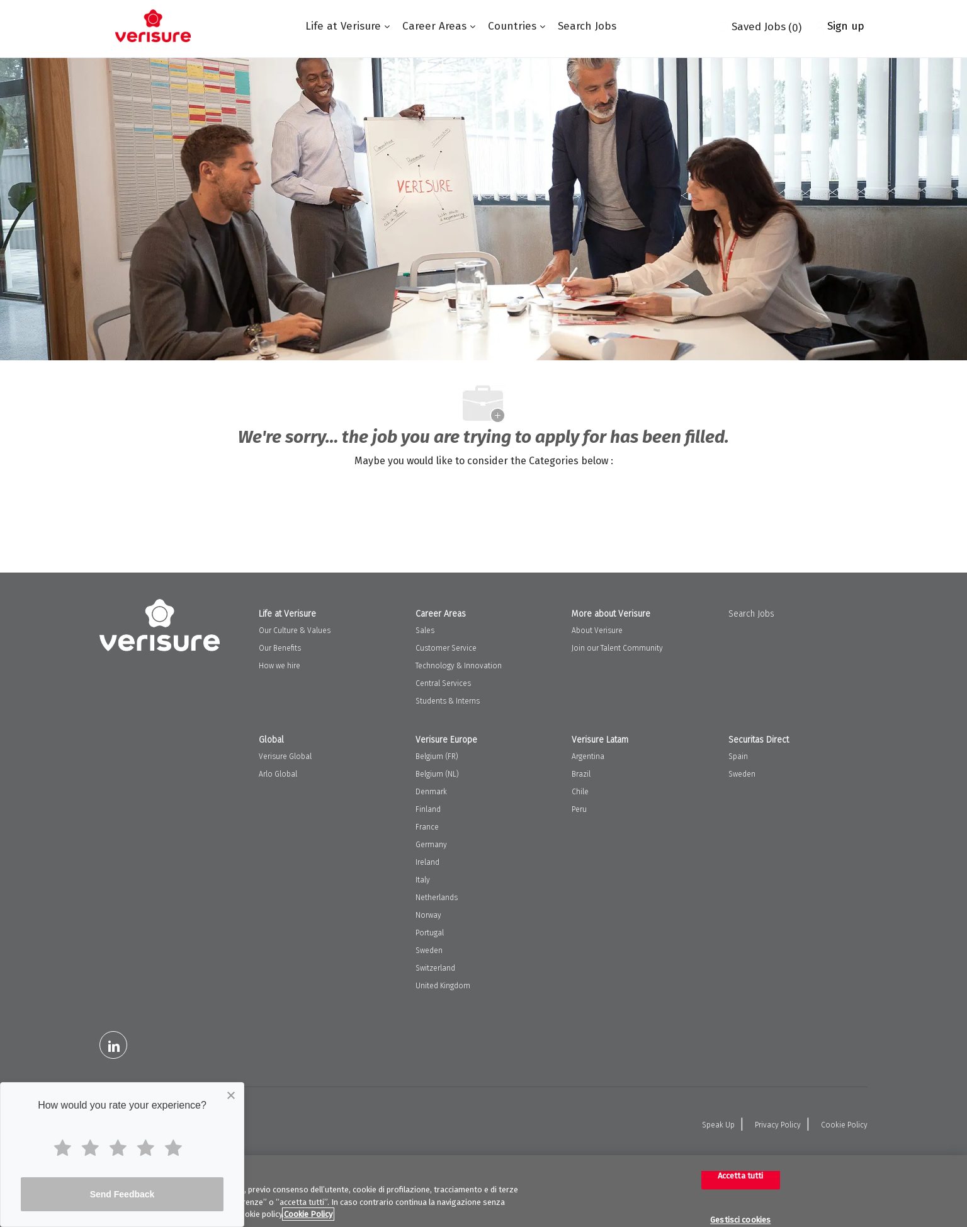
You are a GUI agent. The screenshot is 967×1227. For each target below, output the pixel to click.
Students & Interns (448, 701)
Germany (431, 844)
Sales (425, 630)
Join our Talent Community (617, 648)
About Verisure (597, 630)
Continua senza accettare (916, 1188)
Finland (428, 809)
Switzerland (435, 968)
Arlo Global (278, 774)
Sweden (429, 950)
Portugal (430, 932)
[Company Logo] (152, 25)
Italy (423, 880)
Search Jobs (587, 26)
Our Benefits (280, 648)
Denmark (431, 791)
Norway (428, 915)
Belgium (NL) (437, 774)
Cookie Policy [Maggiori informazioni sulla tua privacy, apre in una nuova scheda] (308, 1214)
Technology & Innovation (459, 665)
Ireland (427, 862)
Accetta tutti (741, 1176)
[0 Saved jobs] (759, 26)
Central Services (443, 683)
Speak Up (718, 1125)
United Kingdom (443, 985)
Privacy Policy (778, 1125)
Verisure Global (285, 756)
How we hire (279, 665)
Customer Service (446, 648)
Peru (579, 809)
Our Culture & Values (295, 630)
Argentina (588, 756)
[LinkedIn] (113, 1045)
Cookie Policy (844, 1125)
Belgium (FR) (437, 756)
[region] (483, 1191)
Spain (738, 756)
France (427, 827)
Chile (580, 791)
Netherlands (437, 897)
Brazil (581, 774)
